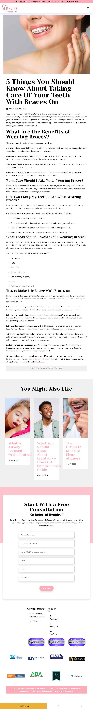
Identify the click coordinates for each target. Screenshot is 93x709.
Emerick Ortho (67, 695)
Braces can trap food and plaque (44, 315)
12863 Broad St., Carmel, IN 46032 (40, 1)
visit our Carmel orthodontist (40, 359)
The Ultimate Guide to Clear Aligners (73, 455)
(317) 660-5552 (20, 1)
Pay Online (59, 1)
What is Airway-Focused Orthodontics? (17, 453)
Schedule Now (72, 1)
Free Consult (23, 706)
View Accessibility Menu (42, 695)
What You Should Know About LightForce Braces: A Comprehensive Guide (46, 461)
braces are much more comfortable (46, 172)
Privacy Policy (62, 693)
